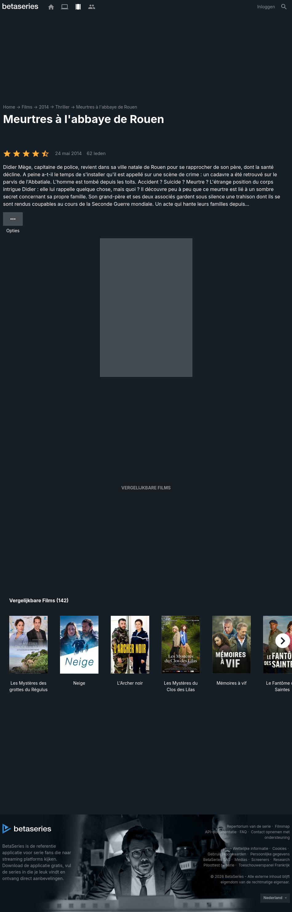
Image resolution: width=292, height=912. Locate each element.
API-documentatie (220, 832)
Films (27, 107)
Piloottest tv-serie (219, 865)
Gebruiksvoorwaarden (227, 854)
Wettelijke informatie (250, 848)
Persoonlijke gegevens (270, 854)
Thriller (62, 107)
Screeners (260, 859)
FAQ (243, 832)
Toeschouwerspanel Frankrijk (264, 865)
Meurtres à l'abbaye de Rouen (106, 107)
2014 (44, 107)
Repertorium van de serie (249, 826)
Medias (240, 859)
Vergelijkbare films (145, 487)
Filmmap (282, 826)
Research (282, 859)
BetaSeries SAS (216, 859)
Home (9, 107)
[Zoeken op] (284, 7)
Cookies (279, 848)
